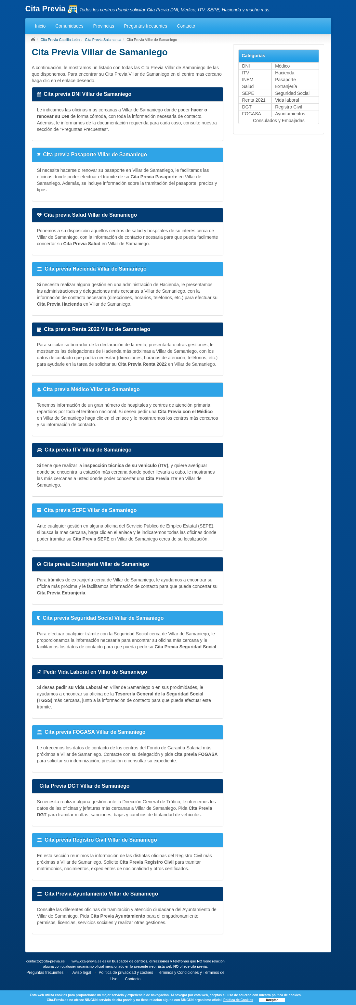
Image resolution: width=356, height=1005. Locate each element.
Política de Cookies (238, 1000)
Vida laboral (287, 100)
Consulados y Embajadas (279, 120)
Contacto (186, 26)
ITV (245, 72)
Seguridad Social (292, 93)
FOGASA (251, 113)
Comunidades (69, 26)
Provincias (103, 26)
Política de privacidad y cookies (126, 972)
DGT (247, 106)
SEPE (248, 93)
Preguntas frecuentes (145, 26)
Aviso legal (81, 972)
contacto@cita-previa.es (45, 961)
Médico (282, 66)
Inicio (40, 26)
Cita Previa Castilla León (60, 40)
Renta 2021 (253, 100)
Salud (248, 86)
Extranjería (286, 86)
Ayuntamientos (290, 113)
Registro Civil (288, 106)
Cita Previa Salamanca (103, 40)
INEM (247, 79)
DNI (246, 66)
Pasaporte (285, 79)
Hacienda (284, 72)
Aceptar (272, 1000)
